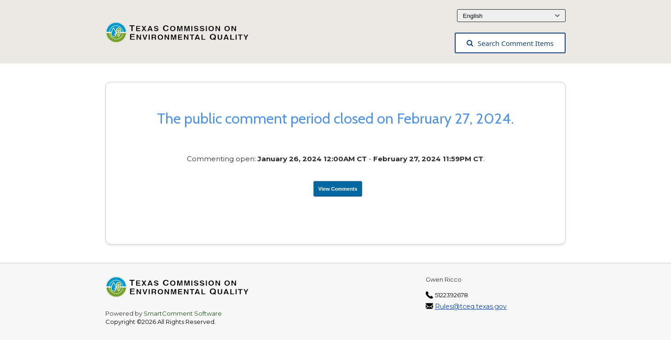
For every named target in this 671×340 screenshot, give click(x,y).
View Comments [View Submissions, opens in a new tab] (338, 189)
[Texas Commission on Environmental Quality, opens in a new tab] (182, 34)
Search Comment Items (510, 43)
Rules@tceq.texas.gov (471, 306)
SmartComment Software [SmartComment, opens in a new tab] (183, 313)
